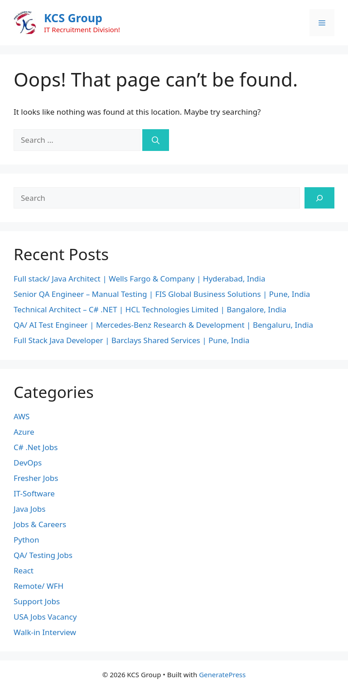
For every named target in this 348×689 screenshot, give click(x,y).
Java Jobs (29, 509)
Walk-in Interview (45, 632)
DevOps (28, 462)
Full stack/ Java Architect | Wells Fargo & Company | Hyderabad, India (139, 278)
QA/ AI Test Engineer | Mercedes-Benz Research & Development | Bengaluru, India (163, 325)
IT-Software (34, 493)
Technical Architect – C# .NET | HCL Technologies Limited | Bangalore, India (150, 309)
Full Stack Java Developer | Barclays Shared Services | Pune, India (131, 340)
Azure (24, 432)
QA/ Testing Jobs (43, 555)
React (24, 570)
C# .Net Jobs (36, 447)
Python (26, 539)
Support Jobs (37, 601)
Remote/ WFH (38, 586)
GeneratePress (222, 674)
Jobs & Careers (40, 524)
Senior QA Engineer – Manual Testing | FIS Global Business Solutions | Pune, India (162, 294)
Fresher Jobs (36, 478)
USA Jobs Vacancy (45, 616)
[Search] (155, 140)
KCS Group (73, 17)
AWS (21, 416)
